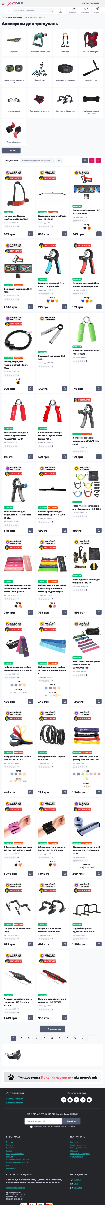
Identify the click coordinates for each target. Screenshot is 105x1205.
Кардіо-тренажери (78, 1145)
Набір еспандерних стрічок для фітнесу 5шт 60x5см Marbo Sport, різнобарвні (52, 588)
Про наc (9, 1142)
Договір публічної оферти (51, 1127)
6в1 (89, 786)
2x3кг (92, 868)
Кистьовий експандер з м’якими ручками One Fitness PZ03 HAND (16, 435)
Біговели (74, 1151)
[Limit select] (59, 160)
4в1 (15, 692)
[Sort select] (37, 160)
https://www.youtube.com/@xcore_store (89, 1100)
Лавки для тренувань (79, 1148)
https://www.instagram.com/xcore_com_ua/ (76, 1100)
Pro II (24, 692)
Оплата (9, 1151)
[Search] (51, 10)
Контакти (10, 1145)
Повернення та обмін (15, 1154)
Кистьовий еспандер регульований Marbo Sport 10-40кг (17, 514)
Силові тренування (14, 17)
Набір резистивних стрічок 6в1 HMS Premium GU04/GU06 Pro (86, 664)
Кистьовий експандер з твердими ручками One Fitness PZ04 (50, 435)
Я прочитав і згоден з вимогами (54, 1127)
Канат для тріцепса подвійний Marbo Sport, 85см (16, 365)
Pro (54, 696)
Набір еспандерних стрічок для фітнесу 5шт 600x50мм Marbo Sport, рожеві (18, 588)
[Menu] (3, 3)
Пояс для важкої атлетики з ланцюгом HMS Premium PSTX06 (18, 1002)
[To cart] (30, 233)
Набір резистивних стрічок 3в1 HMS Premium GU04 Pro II (52, 670)
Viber (76, 1184)
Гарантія (9, 1157)
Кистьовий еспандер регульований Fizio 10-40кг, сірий (86, 441)
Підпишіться (71, 1121)
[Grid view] (85, 160)
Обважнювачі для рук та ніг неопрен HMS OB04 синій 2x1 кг (86, 850)
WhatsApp (78, 1188)
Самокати (74, 1142)
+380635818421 (14, 1102)
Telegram (77, 1180)
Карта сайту (11, 1168)
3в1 (11, 692)
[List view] (91, 160)
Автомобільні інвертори (80, 1154)
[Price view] (98, 160)
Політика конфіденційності (17, 1160)
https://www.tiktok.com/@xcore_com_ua (83, 1100)
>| (91, 1038)
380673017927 (64, 1100)
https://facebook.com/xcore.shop (70, 1100)
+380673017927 (14, 1098)
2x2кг (86, 868)
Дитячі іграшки (76, 1157)
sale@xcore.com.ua (15, 1188)
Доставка (10, 1148)
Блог (8, 1165)
